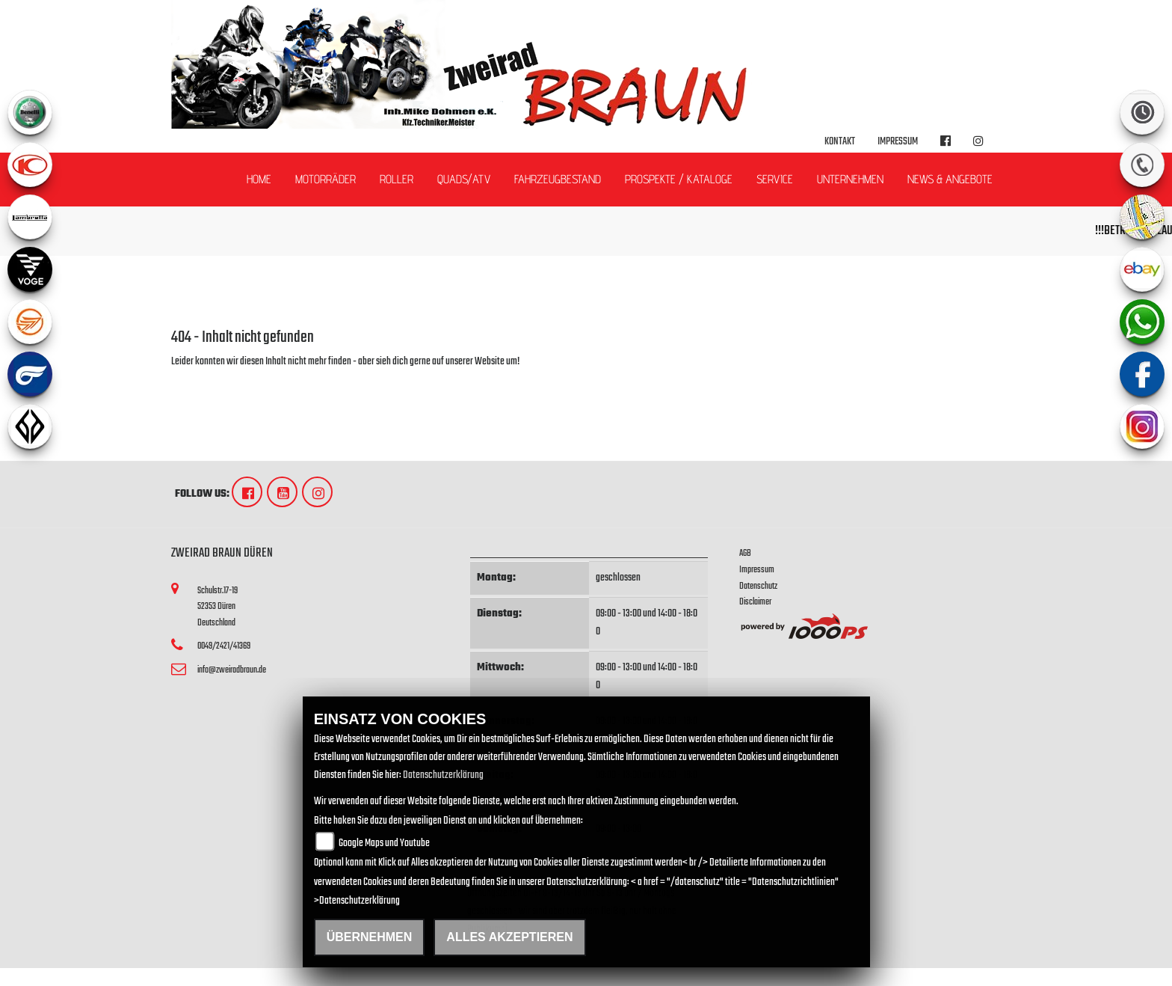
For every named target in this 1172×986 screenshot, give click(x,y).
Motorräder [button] (325, 179)
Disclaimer (755, 602)
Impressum (898, 142)
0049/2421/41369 (223, 646)
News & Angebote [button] (950, 179)
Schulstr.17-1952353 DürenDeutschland (217, 607)
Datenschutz (758, 586)
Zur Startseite (195, 379)
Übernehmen (370, 937)
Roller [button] (396, 179)
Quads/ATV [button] (463, 179)
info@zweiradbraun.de (231, 670)
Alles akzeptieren (509, 937)
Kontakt (839, 142)
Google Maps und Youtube (384, 843)
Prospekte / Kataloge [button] (678, 179)
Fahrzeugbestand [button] (557, 179)
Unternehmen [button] (850, 179)
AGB (745, 553)
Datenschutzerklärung (443, 775)
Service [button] (774, 179)
